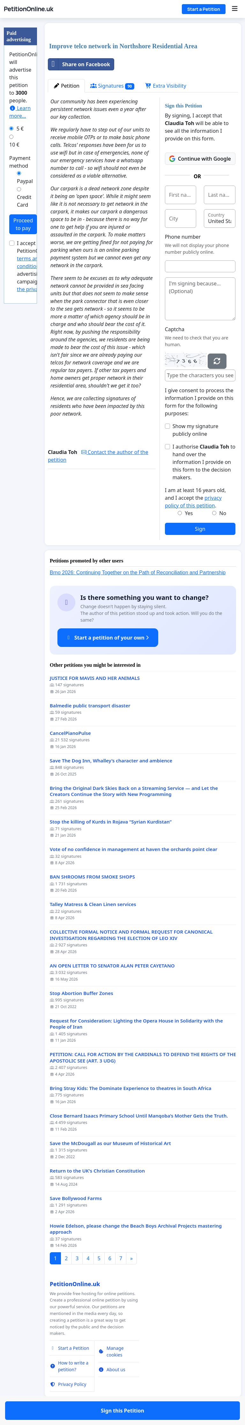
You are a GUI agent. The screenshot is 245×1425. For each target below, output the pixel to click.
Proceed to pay (23, 224)
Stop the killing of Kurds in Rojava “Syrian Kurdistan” (111, 822)
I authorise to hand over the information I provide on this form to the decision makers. (204, 462)
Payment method (19, 162)
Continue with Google (200, 158)
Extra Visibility (165, 85)
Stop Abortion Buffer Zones (81, 993)
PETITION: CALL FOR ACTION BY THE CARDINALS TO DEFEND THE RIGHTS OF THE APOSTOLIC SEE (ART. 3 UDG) (143, 1057)
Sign (200, 528)
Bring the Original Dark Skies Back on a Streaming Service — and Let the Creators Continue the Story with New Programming (134, 791)
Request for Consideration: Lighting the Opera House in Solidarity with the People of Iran (136, 1024)
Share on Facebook (79, 64)
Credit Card (24, 201)
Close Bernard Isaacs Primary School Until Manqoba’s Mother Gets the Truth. (139, 1116)
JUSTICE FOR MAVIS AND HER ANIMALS (95, 678)
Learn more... (20, 112)
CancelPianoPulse (70, 733)
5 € (20, 128)
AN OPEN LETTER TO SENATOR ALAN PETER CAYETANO (112, 966)
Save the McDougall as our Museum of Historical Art (110, 1143)
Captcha (174, 329)
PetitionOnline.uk (28, 9)
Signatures (112, 86)
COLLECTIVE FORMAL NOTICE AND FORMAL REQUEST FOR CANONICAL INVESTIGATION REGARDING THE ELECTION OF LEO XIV (131, 935)
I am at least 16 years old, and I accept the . (195, 498)
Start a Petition (203, 9)
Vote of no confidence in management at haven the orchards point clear (133, 849)
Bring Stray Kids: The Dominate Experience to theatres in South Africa (131, 1088)
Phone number (183, 236)
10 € (14, 144)
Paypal (25, 181)
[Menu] (234, 9)
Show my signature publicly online (196, 430)
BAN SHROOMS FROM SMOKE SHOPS (92, 877)
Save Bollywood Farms (76, 1198)
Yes (189, 513)
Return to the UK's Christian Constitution (97, 1171)
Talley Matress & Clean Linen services (93, 904)
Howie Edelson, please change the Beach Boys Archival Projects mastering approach (136, 1229)
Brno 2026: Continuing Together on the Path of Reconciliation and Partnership (138, 572)
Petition (66, 85)
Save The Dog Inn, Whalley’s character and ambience (111, 761)
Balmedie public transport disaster (90, 706)
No (222, 513)
